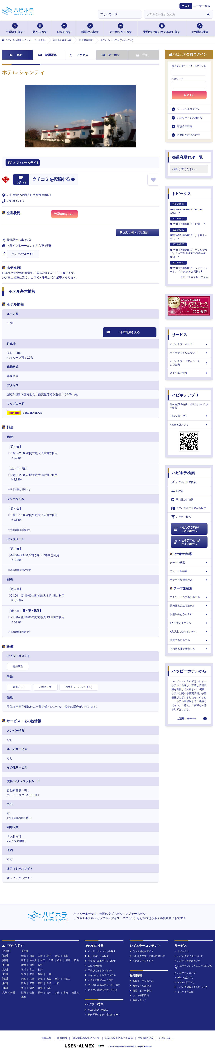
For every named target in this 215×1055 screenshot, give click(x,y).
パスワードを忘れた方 (189, 117)
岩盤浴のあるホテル (189, 614)
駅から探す (40, 28)
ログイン (189, 94)
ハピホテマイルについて (189, 352)
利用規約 (62, 1038)
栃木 (59, 960)
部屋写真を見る (123, 332)
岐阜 (32, 974)
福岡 (23, 992)
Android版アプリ (189, 424)
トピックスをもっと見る (194, 276)
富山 (32, 969)
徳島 (32, 988)
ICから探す (64, 28)
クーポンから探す (120, 28)
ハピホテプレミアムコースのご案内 (189, 363)
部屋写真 (47, 55)
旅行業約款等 (145, 1038)
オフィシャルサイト (23, 253)
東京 (23, 960)
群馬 (76, 960)
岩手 (48, 955)
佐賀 (32, 992)
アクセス (79, 55)
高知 (48, 988)
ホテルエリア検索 (183, 482)
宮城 (57, 955)
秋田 (32, 955)
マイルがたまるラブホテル (100, 975)
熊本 (48, 992)
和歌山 (66, 978)
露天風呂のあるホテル (189, 605)
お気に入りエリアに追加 (133, 232)
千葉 (51, 960)
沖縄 (23, 997)
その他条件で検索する (189, 648)
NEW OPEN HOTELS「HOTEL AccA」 (186, 208)
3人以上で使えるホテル (189, 631)
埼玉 (42, 960)
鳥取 (40, 983)
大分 (57, 992)
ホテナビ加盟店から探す (99, 980)
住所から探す (14, 28)
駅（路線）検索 (182, 499)
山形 (40, 955)
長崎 (40, 992)
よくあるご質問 (189, 372)
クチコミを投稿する (51, 179)
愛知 (23, 974)
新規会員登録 (184, 126)
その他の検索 (199, 28)
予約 (142, 55)
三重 (48, 974)
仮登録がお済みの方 (188, 135)
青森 (23, 955)
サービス (179, 335)
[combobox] (173, 14)
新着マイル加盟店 (140, 986)
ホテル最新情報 (139, 995)
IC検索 (177, 491)
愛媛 (40, 988)
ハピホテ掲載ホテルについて (190, 987)
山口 (57, 983)
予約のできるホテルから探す (161, 28)
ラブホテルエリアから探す (188, 508)
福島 (65, 955)
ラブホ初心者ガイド (141, 951)
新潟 (23, 965)
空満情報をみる (65, 214)
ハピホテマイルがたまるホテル (186, 542)
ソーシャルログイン (188, 109)
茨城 (68, 960)
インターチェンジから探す (100, 951)
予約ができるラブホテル (99, 970)
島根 (48, 983)
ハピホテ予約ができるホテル (186, 529)
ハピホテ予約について (187, 961)
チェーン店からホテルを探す (101, 989)
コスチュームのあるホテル (189, 597)
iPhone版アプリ (189, 416)
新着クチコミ (138, 1000)
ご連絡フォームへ (187, 718)
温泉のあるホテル (189, 640)
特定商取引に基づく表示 (119, 1038)
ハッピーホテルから (189, 671)
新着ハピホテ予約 (140, 990)
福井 (40, 969)
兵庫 (32, 978)
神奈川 (33, 960)
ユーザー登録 (201, 6)
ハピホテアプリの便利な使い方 (147, 956)
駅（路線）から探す (97, 956)
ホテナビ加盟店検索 (189, 579)
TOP (16, 55)
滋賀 (48, 978)
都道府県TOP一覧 (187, 157)
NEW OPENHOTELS (96, 1009)
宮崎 (65, 992)
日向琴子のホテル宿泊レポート (102, 1014)
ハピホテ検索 (183, 473)
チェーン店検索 (189, 571)
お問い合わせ (166, 1038)
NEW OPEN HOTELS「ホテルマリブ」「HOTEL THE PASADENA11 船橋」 (188, 250)
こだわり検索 (181, 517)
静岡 (40, 974)
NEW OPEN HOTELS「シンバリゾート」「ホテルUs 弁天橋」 (188, 267)
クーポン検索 (189, 562)
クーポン (111, 55)
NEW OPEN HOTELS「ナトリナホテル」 (188, 234)
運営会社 (46, 1038)
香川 (23, 988)
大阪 (23, 978)
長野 (40, 965)
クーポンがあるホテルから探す (102, 985)
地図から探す (90, 28)
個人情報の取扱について (86, 1038)
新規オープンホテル (141, 981)
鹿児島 (75, 992)
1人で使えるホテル (189, 622)
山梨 (32, 965)
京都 (40, 978)
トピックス (181, 194)
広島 (32, 983)
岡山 (23, 983)
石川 (23, 969)
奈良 (57, 978)
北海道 (24, 951)
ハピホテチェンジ (185, 972)
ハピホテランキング (189, 344)
